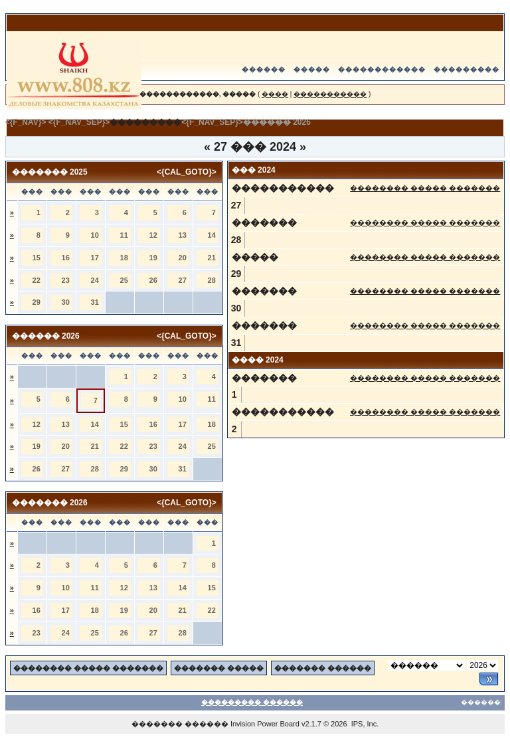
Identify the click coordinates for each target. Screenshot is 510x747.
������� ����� (219, 668)
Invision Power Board (264, 724)
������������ (382, 69)
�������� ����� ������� (425, 188)
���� (275, 94)
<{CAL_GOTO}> (186, 172)
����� (312, 69)
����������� (330, 94)
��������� (466, 69)
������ (264, 69)
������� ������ (322, 668)
